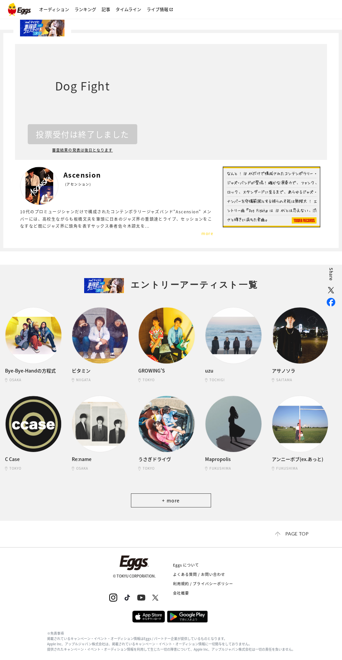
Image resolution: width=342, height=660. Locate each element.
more (207, 233)
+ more (171, 500)
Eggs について (186, 565)
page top (297, 533)
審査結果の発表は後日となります (82, 150)
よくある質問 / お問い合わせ (199, 574)
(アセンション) (78, 184)
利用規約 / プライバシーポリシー (203, 584)
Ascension (82, 175)
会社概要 (181, 593)
